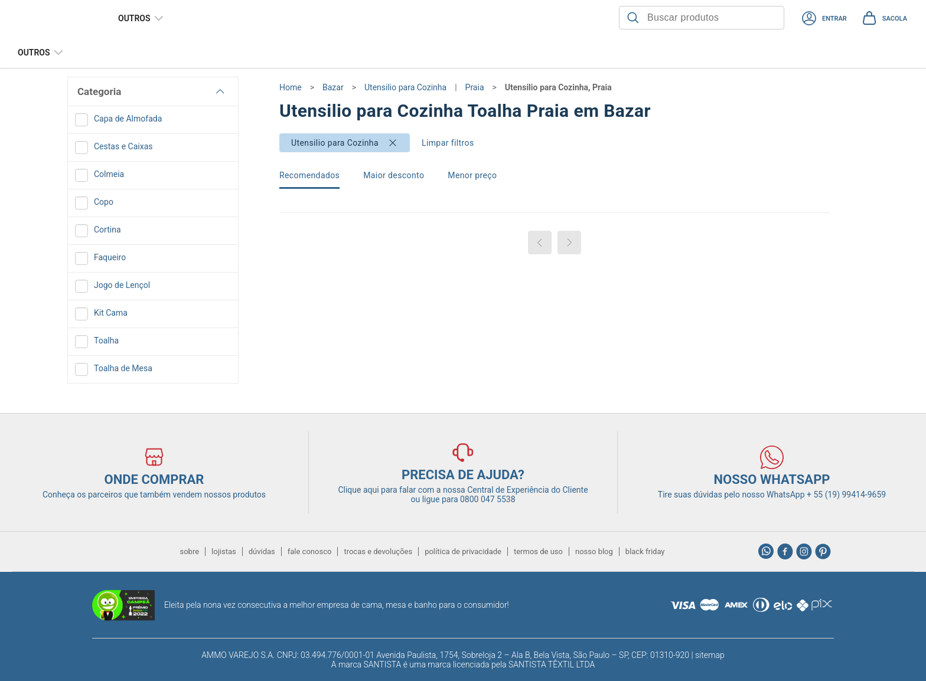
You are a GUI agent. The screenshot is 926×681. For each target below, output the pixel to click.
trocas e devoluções (378, 551)
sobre (189, 551)
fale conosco (310, 551)
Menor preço (472, 175)
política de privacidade (463, 551)
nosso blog (594, 551)
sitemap (710, 655)
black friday (645, 551)
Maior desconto (393, 175)
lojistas (223, 551)
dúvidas (262, 551)
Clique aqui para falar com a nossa (463, 490)
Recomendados (309, 175)
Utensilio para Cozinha (335, 143)
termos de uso (538, 551)
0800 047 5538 (488, 499)
